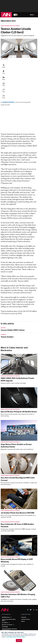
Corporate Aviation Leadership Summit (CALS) (9, 606)
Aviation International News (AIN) (9, 597)
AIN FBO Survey (7, 594)
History (23, 619)
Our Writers (24, 617)
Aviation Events (6, 628)
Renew (23, 598)
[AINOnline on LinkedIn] (36, 587)
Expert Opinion (5, 617)
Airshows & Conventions (8, 625)
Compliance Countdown (8, 630)
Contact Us (24, 621)
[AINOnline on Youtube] (30, 587)
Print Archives (5, 615)
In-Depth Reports (6, 619)
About (22, 615)
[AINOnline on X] (33, 587)
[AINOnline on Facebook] (27, 587)
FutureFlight (5, 603)
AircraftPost (6, 599)
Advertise (24, 623)
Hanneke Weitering (8, 79)
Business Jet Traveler (8, 601)
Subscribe (23, 594)
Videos (3, 621)
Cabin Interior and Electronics (10, 25)
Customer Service (25, 596)
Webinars (4, 623)
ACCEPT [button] (19, 640)
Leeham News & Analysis (9, 609)
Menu (32, 15)
